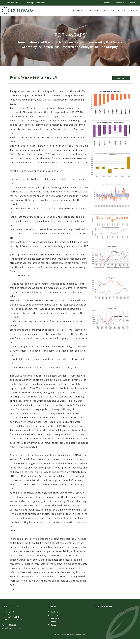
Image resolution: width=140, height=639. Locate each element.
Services (93, 10)
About (77, 10)
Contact (106, 3)
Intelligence (111, 10)
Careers (119, 3)
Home (132, 3)
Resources (130, 10)
